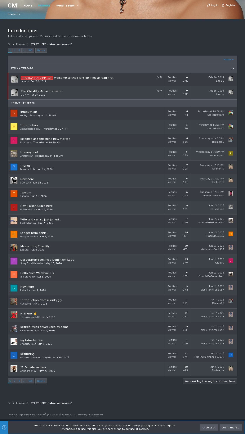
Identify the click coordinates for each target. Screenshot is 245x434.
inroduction (28, 112)
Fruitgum (25, 142)
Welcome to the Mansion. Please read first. (84, 77)
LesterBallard (215, 114)
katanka (25, 290)
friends (25, 165)
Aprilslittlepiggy (30, 128)
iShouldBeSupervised (211, 222)
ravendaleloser (29, 330)
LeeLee (24, 249)
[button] (78, 5)
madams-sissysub (213, 195)
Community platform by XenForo (42, 414)
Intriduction (29, 125)
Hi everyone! (29, 152)
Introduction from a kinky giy (41, 300)
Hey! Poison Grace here (36, 206)
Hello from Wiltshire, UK (37, 273)
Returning (27, 354)
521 (31, 50)
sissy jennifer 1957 (212, 249)
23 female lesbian (33, 367)
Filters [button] (227, 59)
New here (27, 179)
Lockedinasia (28, 223)
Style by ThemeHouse (90, 414)
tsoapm (25, 192)
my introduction (31, 340)
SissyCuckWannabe (31, 263)
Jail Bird (219, 262)
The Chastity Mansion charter (42, 91)
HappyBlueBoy (29, 236)
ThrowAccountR (30, 317)
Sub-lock (25, 182)
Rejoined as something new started (45, 139)
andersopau (217, 155)
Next (40, 50)
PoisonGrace (27, 209)
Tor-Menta (218, 168)
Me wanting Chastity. (35, 246)
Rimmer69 (218, 141)
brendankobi (27, 169)
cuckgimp (26, 303)
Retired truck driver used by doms (44, 327)
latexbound (217, 209)
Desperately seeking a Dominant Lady (47, 259)
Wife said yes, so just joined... (40, 219)
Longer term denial (33, 233)
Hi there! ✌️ (28, 313)
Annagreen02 (28, 371)
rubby (23, 115)
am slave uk (27, 276)
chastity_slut (28, 344)
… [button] (24, 50)
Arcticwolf (26, 155)
